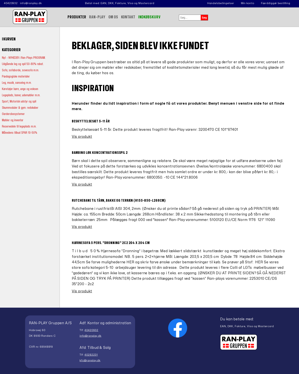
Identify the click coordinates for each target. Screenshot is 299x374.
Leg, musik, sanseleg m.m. (17, 82)
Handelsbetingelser (220, 3)
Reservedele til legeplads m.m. (19, 126)
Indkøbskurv (149, 17)
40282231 (91, 355)
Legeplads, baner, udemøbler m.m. (21, 95)
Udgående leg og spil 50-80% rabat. (23, 64)
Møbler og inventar (12, 120)
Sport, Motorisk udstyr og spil (19, 101)
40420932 (11, 3)
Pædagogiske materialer (16, 76)
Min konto (247, 3)
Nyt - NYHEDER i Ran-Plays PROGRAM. (24, 57)
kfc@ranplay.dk (90, 360)
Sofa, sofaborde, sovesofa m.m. (20, 70)
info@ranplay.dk (31, 3)
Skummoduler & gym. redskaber (20, 107)
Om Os (113, 17)
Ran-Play (97, 17)
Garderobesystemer (13, 114)
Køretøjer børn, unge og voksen (20, 89)
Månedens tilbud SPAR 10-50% (19, 132)
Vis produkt (82, 136)
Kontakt (128, 17)
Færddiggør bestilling (275, 3)
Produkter (77, 17)
